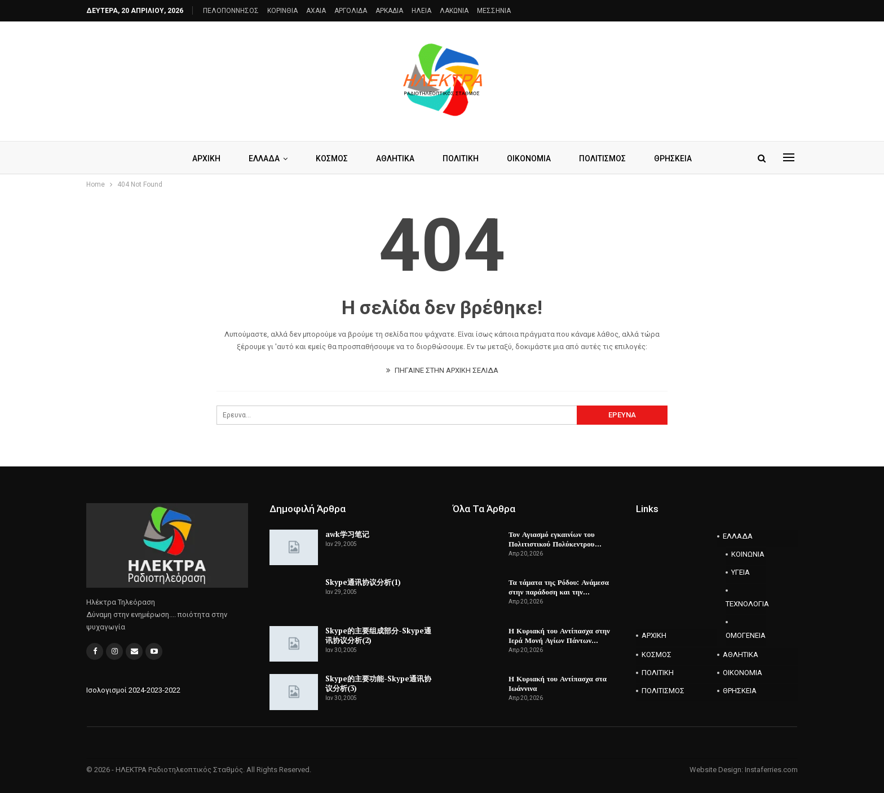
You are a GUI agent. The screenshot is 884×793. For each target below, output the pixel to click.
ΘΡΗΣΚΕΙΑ (679, 158)
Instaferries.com (771, 769)
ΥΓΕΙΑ (740, 572)
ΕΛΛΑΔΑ (260, 158)
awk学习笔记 (347, 534)
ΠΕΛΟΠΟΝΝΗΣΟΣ (231, 11)
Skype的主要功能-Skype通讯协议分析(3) (378, 683)
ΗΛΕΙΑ (421, 11)
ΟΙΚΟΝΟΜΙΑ (532, 158)
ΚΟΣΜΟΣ (329, 158)
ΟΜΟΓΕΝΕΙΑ (746, 635)
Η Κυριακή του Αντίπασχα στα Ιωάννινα (558, 683)
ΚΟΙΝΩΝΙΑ (747, 554)
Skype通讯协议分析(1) (363, 582)
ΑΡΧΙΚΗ (201, 158)
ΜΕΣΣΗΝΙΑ (494, 11)
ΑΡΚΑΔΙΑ (389, 11)
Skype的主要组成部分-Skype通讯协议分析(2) (378, 635)
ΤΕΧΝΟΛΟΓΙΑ (746, 604)
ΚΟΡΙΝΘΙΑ (282, 11)
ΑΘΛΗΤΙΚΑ (394, 158)
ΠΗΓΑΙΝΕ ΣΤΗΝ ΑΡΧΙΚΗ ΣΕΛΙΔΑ (442, 370)
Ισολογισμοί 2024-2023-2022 (133, 690)
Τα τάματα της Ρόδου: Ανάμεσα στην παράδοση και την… (559, 587)
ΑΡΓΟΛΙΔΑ (350, 11)
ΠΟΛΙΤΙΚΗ (462, 158)
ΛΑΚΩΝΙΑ (454, 11)
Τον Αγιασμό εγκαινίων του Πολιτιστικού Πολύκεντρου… (555, 539)
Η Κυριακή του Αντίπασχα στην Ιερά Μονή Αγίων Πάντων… (559, 635)
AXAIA (316, 11)
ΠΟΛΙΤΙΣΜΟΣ (607, 158)
